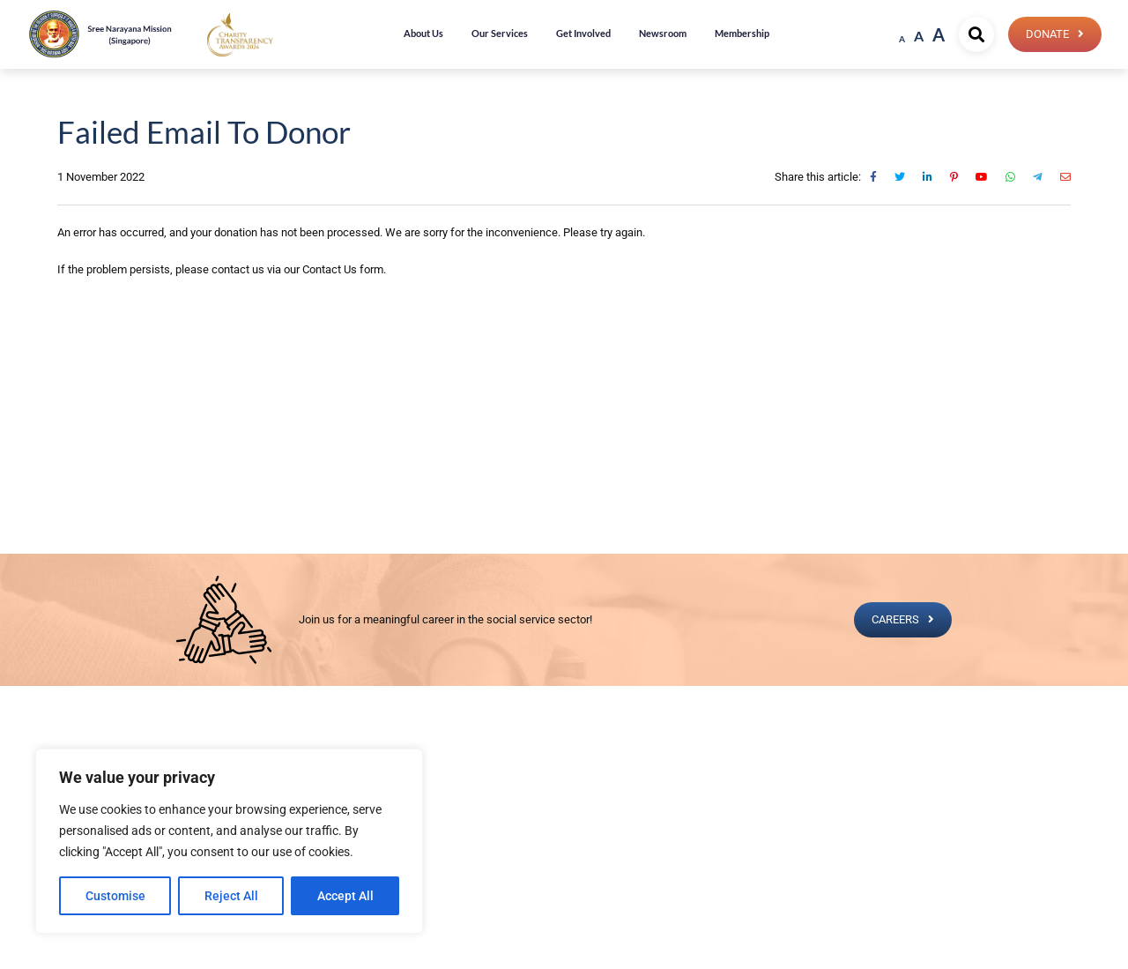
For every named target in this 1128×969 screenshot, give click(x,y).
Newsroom (662, 33)
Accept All (345, 896)
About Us (423, 33)
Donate (1047, 34)
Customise (115, 896)
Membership (742, 33)
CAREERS (895, 619)
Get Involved (583, 33)
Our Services (499, 33)
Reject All (231, 896)
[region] (229, 841)
